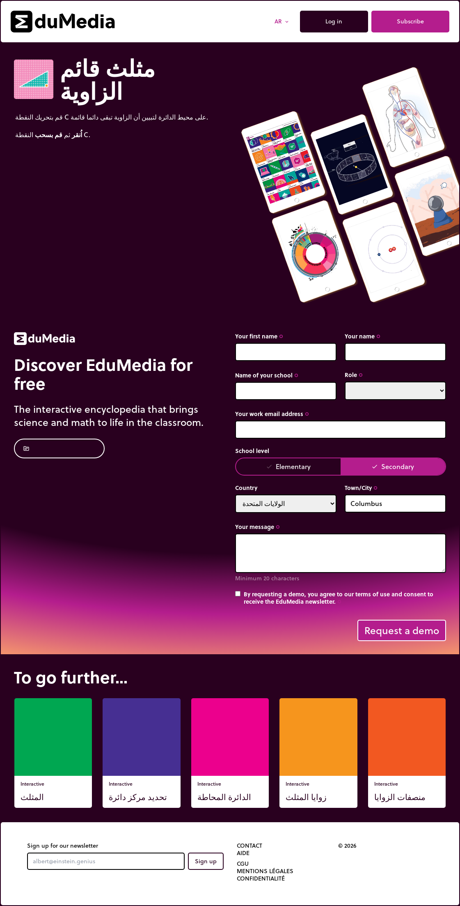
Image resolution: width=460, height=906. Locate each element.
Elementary (288, 466)
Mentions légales (265, 871)
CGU (243, 864)
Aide (243, 853)
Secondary (392, 466)
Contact (249, 846)
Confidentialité (261, 878)
